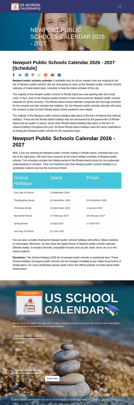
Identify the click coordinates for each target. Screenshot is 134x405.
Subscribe (52, 378)
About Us (19, 342)
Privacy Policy (21, 356)
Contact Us (20, 349)
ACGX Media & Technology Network (72, 399)
